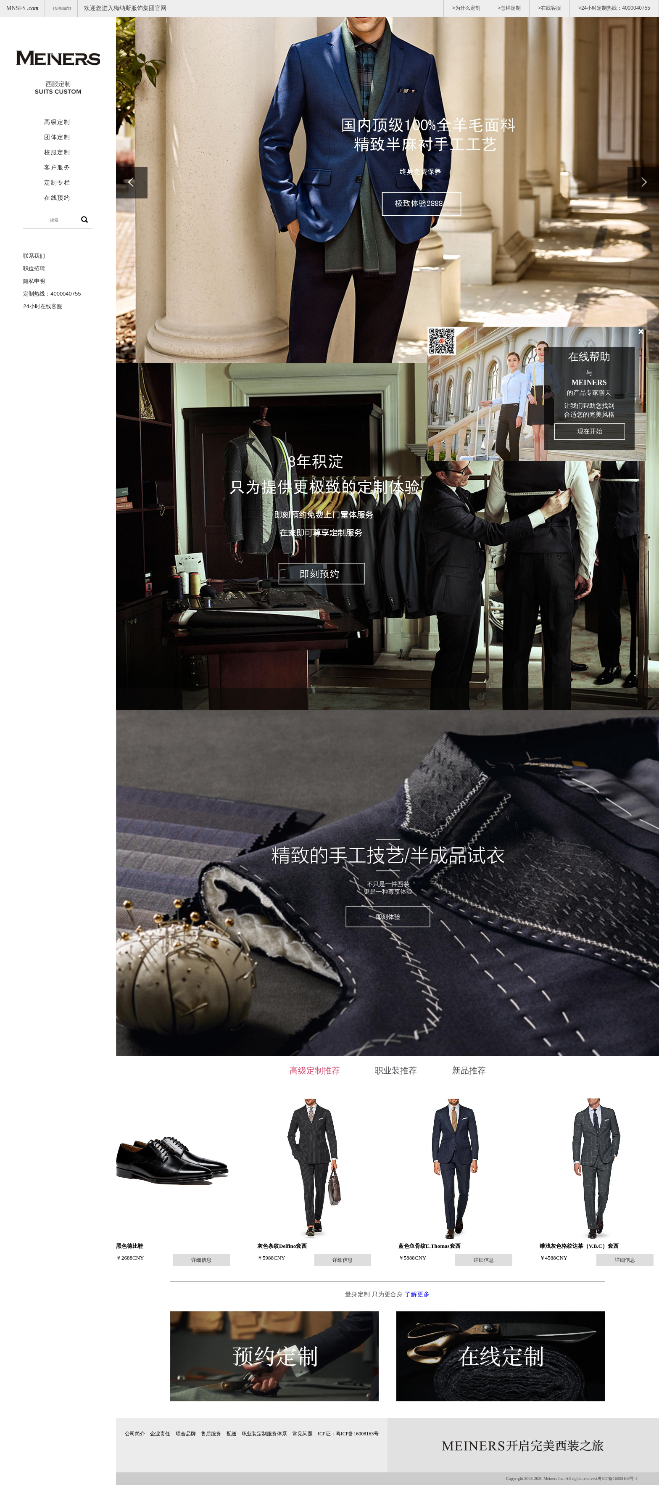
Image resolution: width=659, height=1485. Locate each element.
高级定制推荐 (315, 1070)
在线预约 (57, 197)
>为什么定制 (466, 8)
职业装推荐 (396, 1070)
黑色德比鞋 (129, 1246)
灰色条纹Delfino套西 (282, 1246)
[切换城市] (62, 8)
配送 (232, 1434)
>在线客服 (549, 8)
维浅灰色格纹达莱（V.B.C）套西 (579, 1246)
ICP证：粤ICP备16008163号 (348, 1434)
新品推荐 (469, 1070)
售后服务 (211, 1434)
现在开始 (589, 431)
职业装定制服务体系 (264, 1434)
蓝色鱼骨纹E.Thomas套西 (429, 1246)
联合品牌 (186, 1434)
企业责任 (160, 1434)
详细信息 (201, 1260)
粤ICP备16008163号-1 (617, 1478)
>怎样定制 (509, 8)
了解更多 (417, 1294)
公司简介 (135, 1434)
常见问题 (303, 1434)
